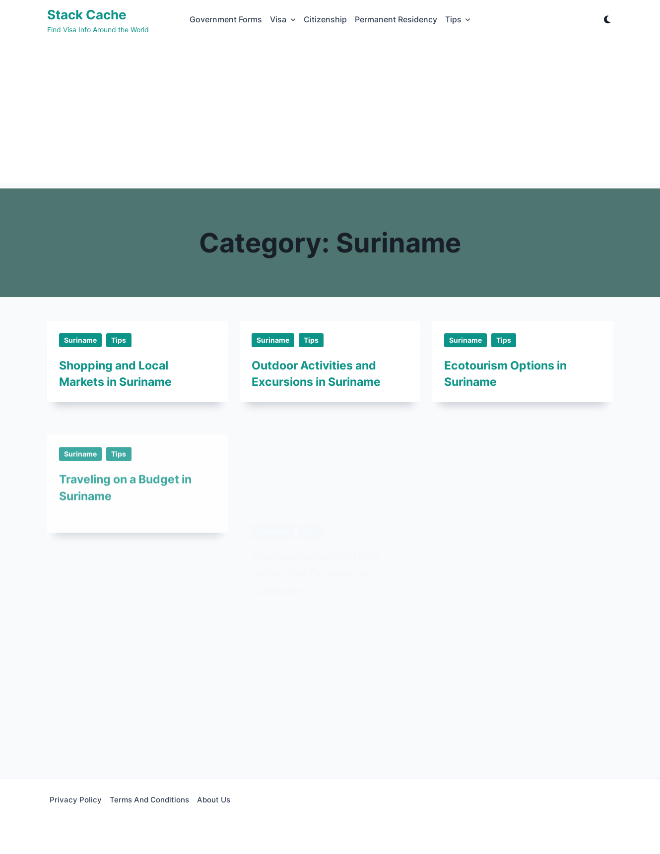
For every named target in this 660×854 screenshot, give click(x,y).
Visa (283, 19)
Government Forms (226, 19)
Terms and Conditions (149, 799)
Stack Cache (87, 14)
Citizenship (325, 19)
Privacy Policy (76, 799)
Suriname (80, 340)
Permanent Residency (396, 19)
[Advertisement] (330, 114)
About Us (213, 799)
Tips (458, 19)
